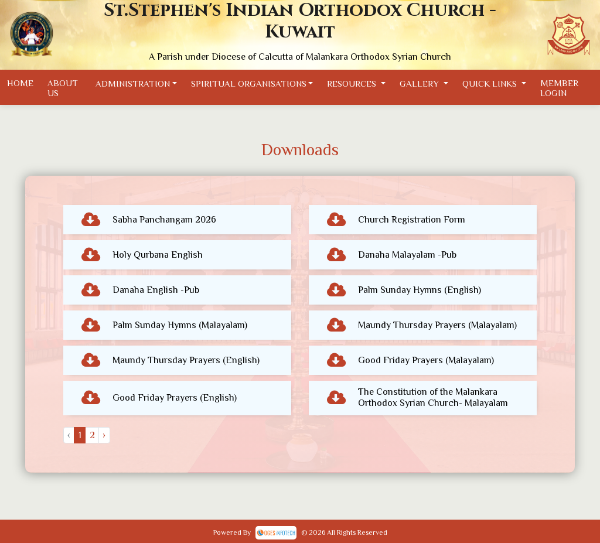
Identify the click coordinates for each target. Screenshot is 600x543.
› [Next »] (104, 435)
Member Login (559, 88)
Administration (133, 83)
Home (20, 83)
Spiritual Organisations (248, 83)
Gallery (420, 83)
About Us (62, 88)
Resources (353, 83)
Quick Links (490, 83)
